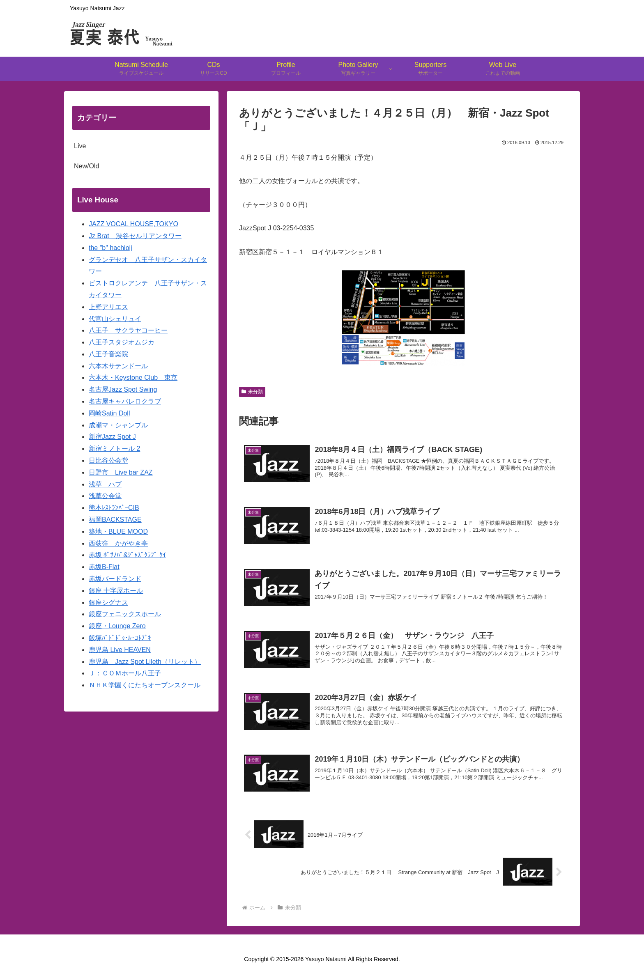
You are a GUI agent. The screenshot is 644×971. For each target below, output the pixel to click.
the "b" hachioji (110, 247)
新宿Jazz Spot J (112, 436)
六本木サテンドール (118, 366)
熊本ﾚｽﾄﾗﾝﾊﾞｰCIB (114, 507)
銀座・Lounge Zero (117, 625)
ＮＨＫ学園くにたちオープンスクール (144, 685)
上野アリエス (108, 306)
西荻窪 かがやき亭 (118, 543)
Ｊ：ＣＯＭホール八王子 (125, 673)
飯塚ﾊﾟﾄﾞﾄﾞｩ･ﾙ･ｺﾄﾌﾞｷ (120, 637)
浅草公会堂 (105, 495)
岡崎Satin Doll (109, 413)
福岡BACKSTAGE (115, 519)
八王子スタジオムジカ (121, 342)
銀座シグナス (108, 602)
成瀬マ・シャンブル (118, 425)
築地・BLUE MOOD (118, 531)
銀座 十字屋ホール (116, 590)
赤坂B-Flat (104, 566)
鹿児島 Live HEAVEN (120, 649)
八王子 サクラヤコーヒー (128, 330)
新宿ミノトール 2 (114, 448)
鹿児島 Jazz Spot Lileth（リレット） (145, 661)
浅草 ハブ (105, 484)
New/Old (86, 166)
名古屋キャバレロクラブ (125, 401)
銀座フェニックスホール (125, 614)
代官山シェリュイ (115, 318)
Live (80, 145)
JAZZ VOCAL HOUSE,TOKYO (133, 223)
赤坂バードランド (115, 578)
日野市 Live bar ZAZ (121, 472)
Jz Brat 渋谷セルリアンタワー (135, 235)
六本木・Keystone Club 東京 (133, 377)
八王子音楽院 (108, 354)
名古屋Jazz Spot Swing (123, 389)
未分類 (252, 392)
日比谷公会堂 (108, 460)
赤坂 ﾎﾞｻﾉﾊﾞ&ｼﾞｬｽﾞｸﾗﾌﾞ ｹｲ (127, 554)
